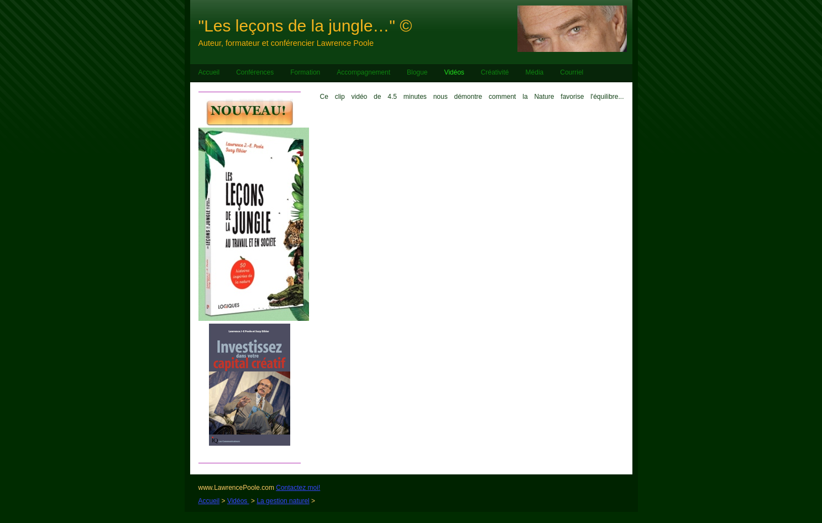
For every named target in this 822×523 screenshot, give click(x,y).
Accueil (209, 72)
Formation (305, 72)
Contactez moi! (298, 488)
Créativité (495, 72)
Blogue (417, 72)
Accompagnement (363, 72)
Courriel (571, 72)
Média (535, 72)
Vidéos (454, 72)
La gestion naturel (282, 501)
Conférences (255, 72)
